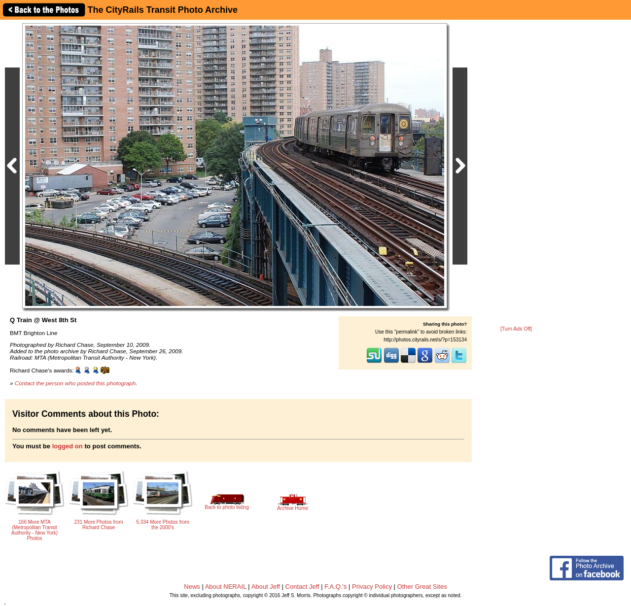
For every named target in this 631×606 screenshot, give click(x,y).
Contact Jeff (302, 586)
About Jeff (265, 586)
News (192, 586)
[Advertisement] (516, 173)
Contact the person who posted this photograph (75, 383)
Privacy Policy (372, 586)
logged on (67, 446)
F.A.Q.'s (335, 586)
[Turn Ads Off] (516, 329)
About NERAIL (225, 586)
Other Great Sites (422, 586)
